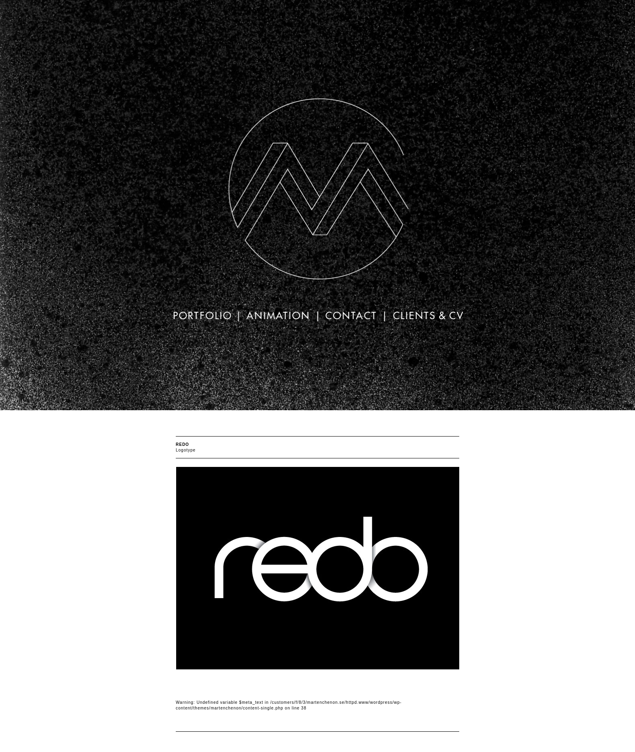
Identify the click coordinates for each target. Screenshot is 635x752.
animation (278, 317)
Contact (351, 317)
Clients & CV (424, 317)
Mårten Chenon (317, 197)
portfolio (204, 317)
